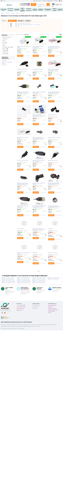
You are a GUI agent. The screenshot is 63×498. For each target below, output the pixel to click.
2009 (39, 24)
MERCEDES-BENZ (7, 47)
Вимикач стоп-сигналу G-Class (23, 279)
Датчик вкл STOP (20, 228)
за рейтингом (26, 34)
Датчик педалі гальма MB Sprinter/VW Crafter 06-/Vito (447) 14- (54, 184)
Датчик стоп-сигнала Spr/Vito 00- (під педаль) (39, 161)
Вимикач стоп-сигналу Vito (53, 279)
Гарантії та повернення (53, 309)
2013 (24, 23)
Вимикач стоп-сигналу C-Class (8, 280)
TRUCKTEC (5, 52)
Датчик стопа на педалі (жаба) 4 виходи (23, 253)
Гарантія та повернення (47, 1)
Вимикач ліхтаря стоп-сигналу (54, 137)
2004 (26, 24)
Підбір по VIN (33, 4)
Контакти (56, 1)
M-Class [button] (28, 20)
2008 (37, 24)
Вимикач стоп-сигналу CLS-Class (8, 282)
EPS (4, 40)
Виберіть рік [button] (12, 20)
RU (4, 1)
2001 (18, 24)
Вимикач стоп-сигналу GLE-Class (39, 278)
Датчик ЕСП (4, 64)
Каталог (49, 312)
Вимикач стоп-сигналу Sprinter (38, 282)
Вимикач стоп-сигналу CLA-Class (8, 281)
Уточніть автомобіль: (4, 21)
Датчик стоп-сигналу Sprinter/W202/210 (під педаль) (39, 115)
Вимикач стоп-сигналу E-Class (23, 278)
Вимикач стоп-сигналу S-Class (38, 281)
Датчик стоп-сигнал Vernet (22, 160)
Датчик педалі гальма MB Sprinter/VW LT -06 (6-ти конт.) (54, 47)
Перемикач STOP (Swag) (22, 69)
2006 (31, 24)
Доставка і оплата (37, 1)
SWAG (5, 50)
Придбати (20, 55)
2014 (26, 23)
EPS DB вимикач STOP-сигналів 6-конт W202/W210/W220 (39, 206)
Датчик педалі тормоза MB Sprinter (22, 138)
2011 (18, 23)
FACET (4, 43)
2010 (16, 23)
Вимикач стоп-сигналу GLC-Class (24, 282)
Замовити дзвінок (20, 308)
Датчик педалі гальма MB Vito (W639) (23, 47)
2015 (29, 23)
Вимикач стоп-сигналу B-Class (8, 279)
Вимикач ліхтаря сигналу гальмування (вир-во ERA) (22, 184)
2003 (24, 24)
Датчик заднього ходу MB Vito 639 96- (39, 184)
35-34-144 (23, 5)
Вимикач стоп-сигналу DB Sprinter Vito (22, 206)
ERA (4, 42)
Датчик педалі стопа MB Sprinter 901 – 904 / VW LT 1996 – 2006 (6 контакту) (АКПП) (39, 229)
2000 (16, 24)
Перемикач (50, 228)
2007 (34, 24)
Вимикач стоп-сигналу (21, 114)
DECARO (4, 38)
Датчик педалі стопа (52, 114)
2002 (21, 24)
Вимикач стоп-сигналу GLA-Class (24, 281)
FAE (3, 45)
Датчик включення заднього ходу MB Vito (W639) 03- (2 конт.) (54, 92)
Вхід (60, 1)
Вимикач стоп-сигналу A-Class (8, 278)
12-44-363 (23, 3)
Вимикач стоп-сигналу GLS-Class (39, 280)
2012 (21, 23)
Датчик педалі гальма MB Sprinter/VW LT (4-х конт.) (53, 70)
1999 (18, 26)
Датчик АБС (4, 60)
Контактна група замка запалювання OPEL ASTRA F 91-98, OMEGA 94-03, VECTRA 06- (54, 206)
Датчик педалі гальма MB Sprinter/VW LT (38, 47)
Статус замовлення (52, 305)
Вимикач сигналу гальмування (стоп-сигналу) (39, 92)
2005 (29, 24)
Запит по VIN (19, 310)
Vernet (5, 53)
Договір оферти (51, 311)
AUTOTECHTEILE (7, 37)
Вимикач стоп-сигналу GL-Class (23, 280)
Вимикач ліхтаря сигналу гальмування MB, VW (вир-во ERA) (39, 138)
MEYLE (5, 48)
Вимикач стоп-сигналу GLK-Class (39, 279)
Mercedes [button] (21, 20)
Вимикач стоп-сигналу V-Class (54, 278)
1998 (16, 26)
